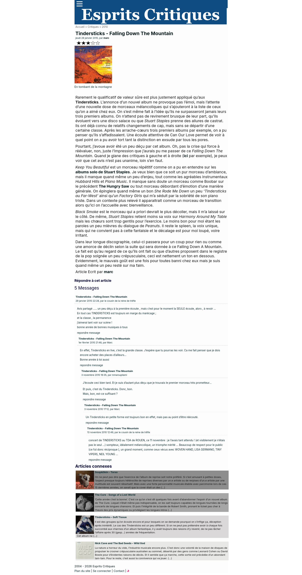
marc (106, 37)
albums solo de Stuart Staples (103, 172)
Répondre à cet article (93, 281)
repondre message (88, 332)
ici (186, 155)
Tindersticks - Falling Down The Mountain (101, 296)
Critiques (93, 26)
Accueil (80, 26)
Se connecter (102, 571)
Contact (119, 571)
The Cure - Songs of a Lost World (115, 494)
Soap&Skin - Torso (106, 472)
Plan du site (82, 571)
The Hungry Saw (114, 186)
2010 (105, 26)
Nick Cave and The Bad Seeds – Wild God (120, 543)
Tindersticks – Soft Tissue (111, 517)
